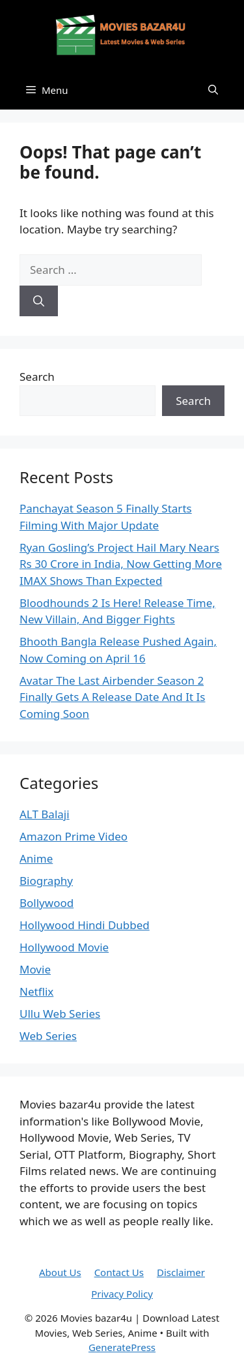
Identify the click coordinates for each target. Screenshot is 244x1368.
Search (37, 376)
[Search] (39, 301)
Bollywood (47, 902)
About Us (60, 1272)
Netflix (36, 991)
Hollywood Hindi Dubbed (85, 924)
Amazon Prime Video (74, 836)
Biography (46, 880)
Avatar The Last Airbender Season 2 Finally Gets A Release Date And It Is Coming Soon (112, 697)
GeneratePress (122, 1347)
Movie (35, 969)
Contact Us (119, 1272)
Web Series (48, 1035)
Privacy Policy (122, 1293)
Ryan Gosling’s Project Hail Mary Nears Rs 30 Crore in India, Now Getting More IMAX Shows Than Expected (121, 564)
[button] (213, 90)
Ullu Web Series (60, 1013)
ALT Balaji (45, 814)
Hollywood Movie (64, 947)
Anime (36, 858)
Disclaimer (181, 1272)
